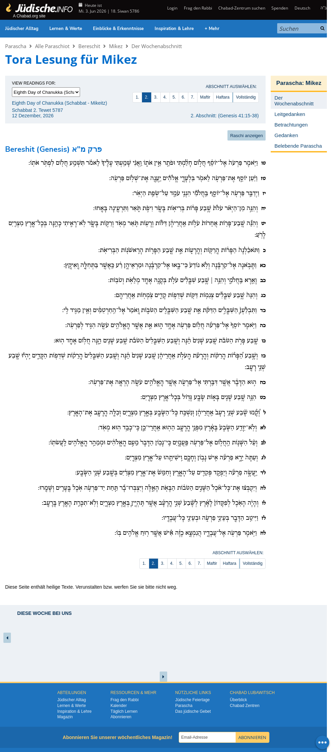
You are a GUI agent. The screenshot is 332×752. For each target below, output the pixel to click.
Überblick (238, 699)
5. (174, 97)
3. (156, 97)
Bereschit (89, 46)
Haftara (223, 97)
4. (165, 97)
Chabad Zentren (244, 705)
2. (146, 97)
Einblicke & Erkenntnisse (118, 29)
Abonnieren (120, 716)
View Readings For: (34, 83)
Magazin (65, 716)
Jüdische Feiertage (192, 699)
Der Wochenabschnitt (156, 46)
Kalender (118, 705)
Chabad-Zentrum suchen (241, 8)
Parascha (15, 46)
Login (171, 8)
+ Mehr (212, 29)
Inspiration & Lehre (174, 29)
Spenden (279, 8)
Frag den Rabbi (198, 8)
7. (192, 97)
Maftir (205, 97)
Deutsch (302, 8)
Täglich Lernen (123, 711)
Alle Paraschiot (52, 46)
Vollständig (246, 97)
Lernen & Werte (65, 29)
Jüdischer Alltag (21, 29)
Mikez (116, 46)
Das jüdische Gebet (193, 711)
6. (183, 97)
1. (137, 97)
